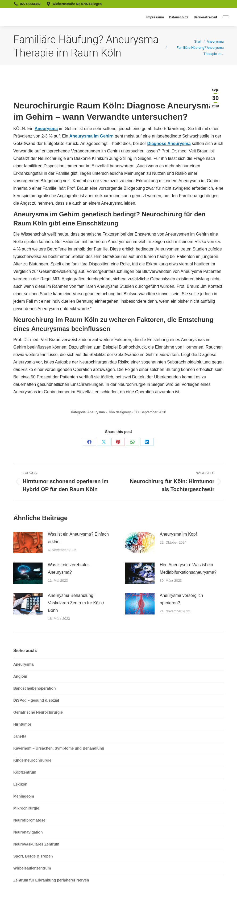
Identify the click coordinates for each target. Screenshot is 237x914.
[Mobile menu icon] (225, 17)
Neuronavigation (28, 832)
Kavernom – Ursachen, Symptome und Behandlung (58, 748)
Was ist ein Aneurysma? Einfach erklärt (78, 538)
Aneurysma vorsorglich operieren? (181, 599)
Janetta (19, 736)
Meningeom (23, 796)
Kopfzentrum (24, 772)
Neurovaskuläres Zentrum (36, 844)
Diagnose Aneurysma (168, 143)
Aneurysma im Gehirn (91, 136)
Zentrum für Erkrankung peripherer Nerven (51, 880)
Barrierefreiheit (205, 17)
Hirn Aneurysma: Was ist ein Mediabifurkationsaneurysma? (188, 569)
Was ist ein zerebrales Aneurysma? (69, 569)
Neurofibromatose (29, 820)
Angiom (20, 676)
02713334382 (30, 4)
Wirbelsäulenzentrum (32, 868)
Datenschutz (178, 17)
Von (120, 412)
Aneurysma (46, 128)
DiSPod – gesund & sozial (36, 700)
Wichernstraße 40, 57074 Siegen (77, 4)
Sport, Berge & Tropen (33, 856)
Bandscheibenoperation (34, 688)
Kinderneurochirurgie (32, 760)
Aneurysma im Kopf (178, 534)
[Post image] (28, 542)
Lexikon (20, 784)
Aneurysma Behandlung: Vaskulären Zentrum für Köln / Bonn (76, 603)
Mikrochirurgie (26, 808)
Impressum (155, 17)
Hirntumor (22, 724)
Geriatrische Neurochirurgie (38, 712)
